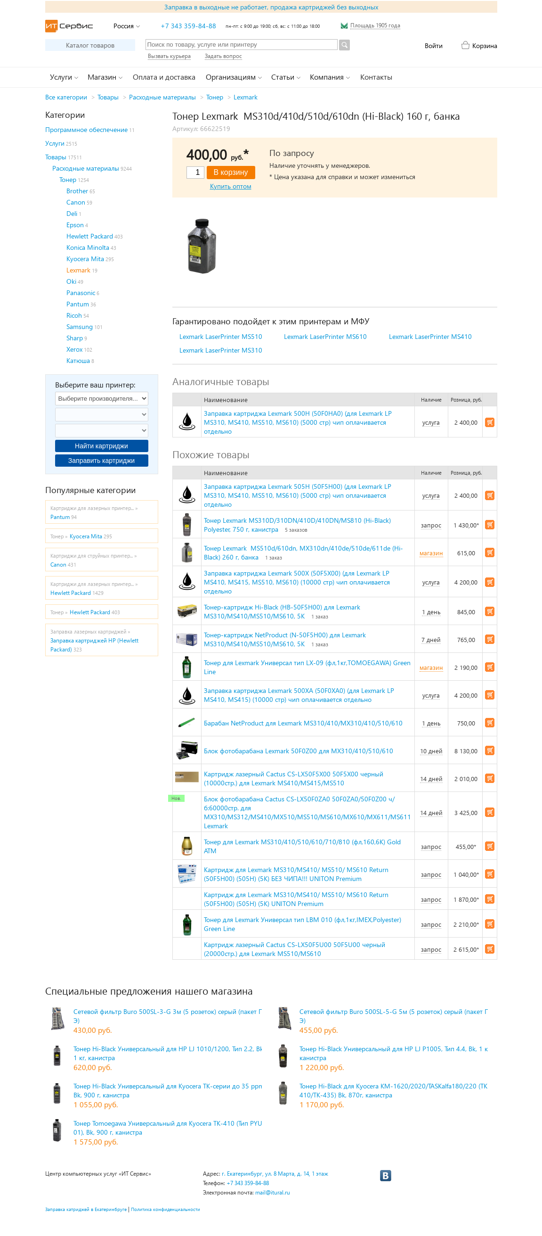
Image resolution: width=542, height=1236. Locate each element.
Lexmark (246, 96)
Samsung (79, 326)
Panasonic (80, 292)
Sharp (74, 337)
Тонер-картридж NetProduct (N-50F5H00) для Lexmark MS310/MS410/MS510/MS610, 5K (285, 639)
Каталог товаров (90, 45)
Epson (75, 224)
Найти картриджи (101, 446)
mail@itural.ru (272, 1192)
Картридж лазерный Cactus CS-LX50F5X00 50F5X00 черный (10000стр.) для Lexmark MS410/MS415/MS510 (293, 778)
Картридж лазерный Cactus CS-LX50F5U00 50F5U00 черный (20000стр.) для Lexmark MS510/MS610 (294, 949)
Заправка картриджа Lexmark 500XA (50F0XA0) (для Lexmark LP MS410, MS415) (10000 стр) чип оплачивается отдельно (299, 695)
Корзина (484, 45)
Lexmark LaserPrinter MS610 (325, 336)
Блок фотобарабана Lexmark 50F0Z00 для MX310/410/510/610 (298, 750)
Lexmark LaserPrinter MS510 (220, 336)
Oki (71, 281)
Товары (108, 96)
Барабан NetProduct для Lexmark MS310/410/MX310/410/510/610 (303, 722)
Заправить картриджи (101, 460)
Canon (75, 202)
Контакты (376, 77)
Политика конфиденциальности (165, 1209)
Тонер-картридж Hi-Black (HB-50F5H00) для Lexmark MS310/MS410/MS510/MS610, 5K (282, 611)
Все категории (66, 96)
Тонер (214, 96)
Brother (77, 190)
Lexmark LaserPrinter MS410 (430, 336)
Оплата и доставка (164, 77)
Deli (71, 213)
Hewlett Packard (89, 235)
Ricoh (74, 315)
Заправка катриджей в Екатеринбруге (86, 1209)
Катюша (78, 360)
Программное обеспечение (86, 129)
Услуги (55, 143)
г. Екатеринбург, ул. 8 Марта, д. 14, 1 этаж (275, 1173)
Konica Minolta (87, 247)
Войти (434, 45)
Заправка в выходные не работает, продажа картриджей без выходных (271, 6)
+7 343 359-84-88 (188, 25)
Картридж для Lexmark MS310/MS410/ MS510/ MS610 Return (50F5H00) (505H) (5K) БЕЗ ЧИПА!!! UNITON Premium (296, 874)
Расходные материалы (162, 96)
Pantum (77, 303)
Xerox (74, 349)
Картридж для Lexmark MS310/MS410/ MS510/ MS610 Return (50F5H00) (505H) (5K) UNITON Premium (296, 899)
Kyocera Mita (85, 258)
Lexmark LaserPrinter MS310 (220, 350)
